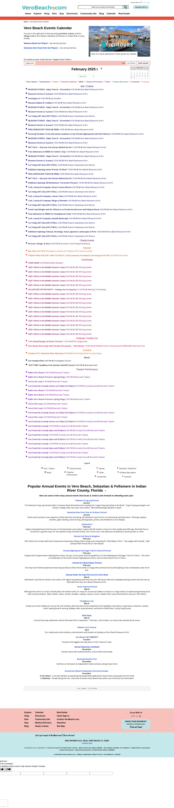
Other (108, 82)
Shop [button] (46, 13)
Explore (28, 712)
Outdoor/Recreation (120, 82)
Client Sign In (63, 716)
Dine (54, 13)
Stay (26, 723)
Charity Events (45, 82)
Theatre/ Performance (94, 82)
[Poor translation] (8, 770)
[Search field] (103, 7)
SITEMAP (117, 754)
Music (81, 82)
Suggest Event (30, 63)
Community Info (42, 719)
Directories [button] (72, 13)
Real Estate (124, 13)
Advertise (61, 723)
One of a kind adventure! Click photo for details (113, 54)
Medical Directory (43, 723)
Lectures (146, 82)
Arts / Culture (32, 82)
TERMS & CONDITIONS (84, 754)
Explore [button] (37, 13)
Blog (101, 13)
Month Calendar (143, 63)
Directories (40, 716)
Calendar (111, 13)
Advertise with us (141, 7)
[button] (95, 38)
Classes (55, 82)
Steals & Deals (42, 726)
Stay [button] (61, 13)
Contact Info (87, 743)
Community (135, 82)
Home (28, 13)
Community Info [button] (88, 13)
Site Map (61, 726)
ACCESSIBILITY (109, 754)
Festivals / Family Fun (69, 82)
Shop (26, 716)
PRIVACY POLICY (97, 754)
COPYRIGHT (58, 754)
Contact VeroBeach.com (68, 719)
